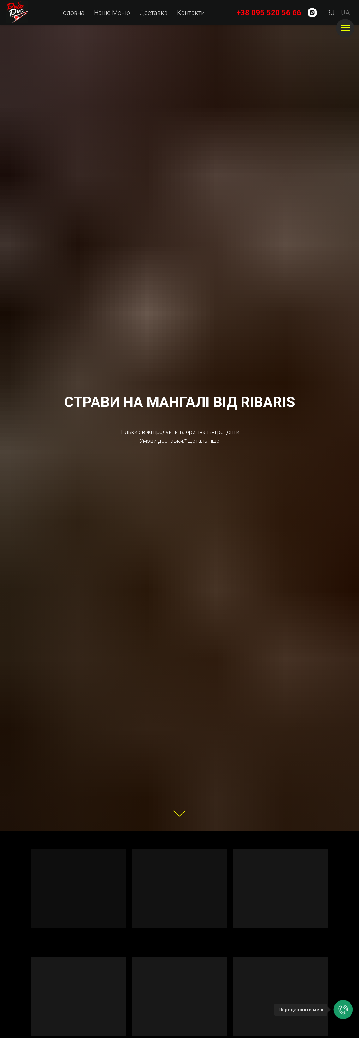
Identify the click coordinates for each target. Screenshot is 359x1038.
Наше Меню (112, 12)
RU (330, 12)
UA (345, 12)
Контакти (191, 12)
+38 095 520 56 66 (268, 12)
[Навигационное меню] (345, 28)
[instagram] (312, 12)
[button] (203, 440)
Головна (72, 12)
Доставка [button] (154, 12)
